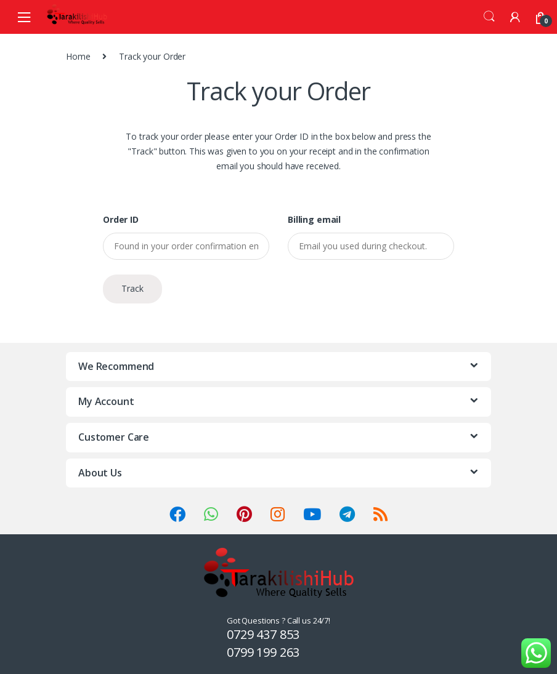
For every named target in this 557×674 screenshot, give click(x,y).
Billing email (314, 219)
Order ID (121, 219)
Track (132, 288)
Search (489, 16)
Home (78, 56)
